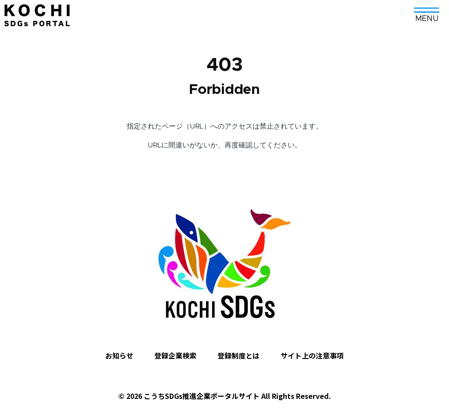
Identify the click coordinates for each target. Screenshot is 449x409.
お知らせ (119, 355)
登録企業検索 (175, 355)
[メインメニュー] (426, 12)
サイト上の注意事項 (312, 355)
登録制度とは (238, 355)
